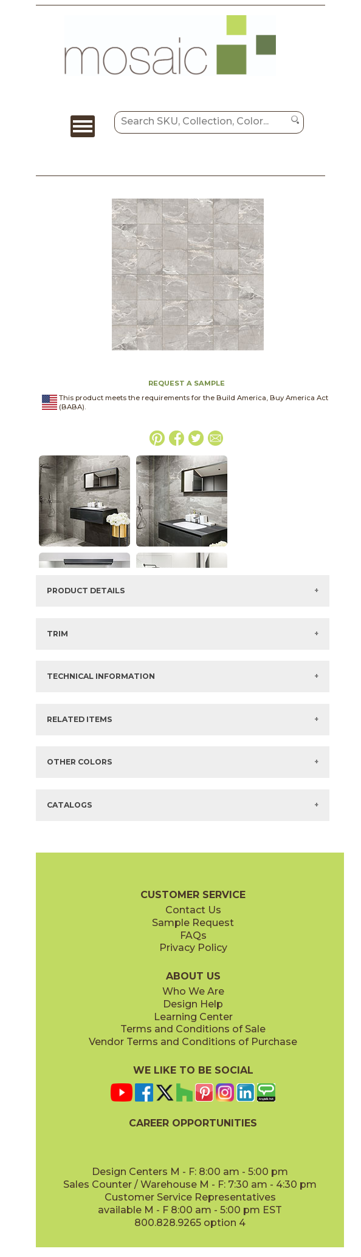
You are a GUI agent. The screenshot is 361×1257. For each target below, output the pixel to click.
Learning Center (193, 1017)
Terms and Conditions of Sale (193, 1029)
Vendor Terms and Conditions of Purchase (193, 1042)
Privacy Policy (193, 947)
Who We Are (193, 991)
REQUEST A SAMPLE (186, 383)
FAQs (193, 935)
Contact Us (193, 910)
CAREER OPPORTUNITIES (193, 1123)
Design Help (193, 1004)
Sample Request (193, 922)
